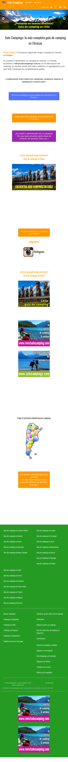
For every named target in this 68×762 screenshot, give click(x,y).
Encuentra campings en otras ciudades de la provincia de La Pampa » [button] (34, 96)
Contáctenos (41, 638)
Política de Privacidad (44, 672)
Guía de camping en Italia (12, 570)
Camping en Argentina (11, 619)
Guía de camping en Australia (14, 547)
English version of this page (13, 641)
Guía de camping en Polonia (46, 563)
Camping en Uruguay (11, 630)
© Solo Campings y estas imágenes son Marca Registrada (18, 684)
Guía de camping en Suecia (46, 552)
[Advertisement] (34, 207)
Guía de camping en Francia (13, 592)
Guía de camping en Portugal (46, 536)
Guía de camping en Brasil (13, 541)
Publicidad (40, 619)
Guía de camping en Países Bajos (15, 586)
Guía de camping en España (46, 530)
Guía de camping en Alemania (14, 581)
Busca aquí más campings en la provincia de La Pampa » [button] (34, 118)
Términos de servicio (44, 667)
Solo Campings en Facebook (46, 656)
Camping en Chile (10, 625)
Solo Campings (15, 2)
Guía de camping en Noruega (46, 558)
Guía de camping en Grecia (13, 575)
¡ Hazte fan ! (46, 7)
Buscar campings (9, 613)
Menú (38, 2)
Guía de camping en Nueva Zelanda (15, 552)
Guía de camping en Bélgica (13, 597)
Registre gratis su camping (46, 625)
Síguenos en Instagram (44, 650)
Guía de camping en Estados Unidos (16, 530)
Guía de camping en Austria (13, 603)
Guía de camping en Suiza (45, 541)
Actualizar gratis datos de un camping (50, 613)
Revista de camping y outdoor (47, 645)
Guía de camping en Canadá (13, 536)
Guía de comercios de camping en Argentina (48, 631)
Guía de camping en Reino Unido (48, 547)
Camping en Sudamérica (12, 635)
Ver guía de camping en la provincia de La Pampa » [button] (34, 233)
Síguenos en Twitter (44, 661)
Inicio (28, 2)
